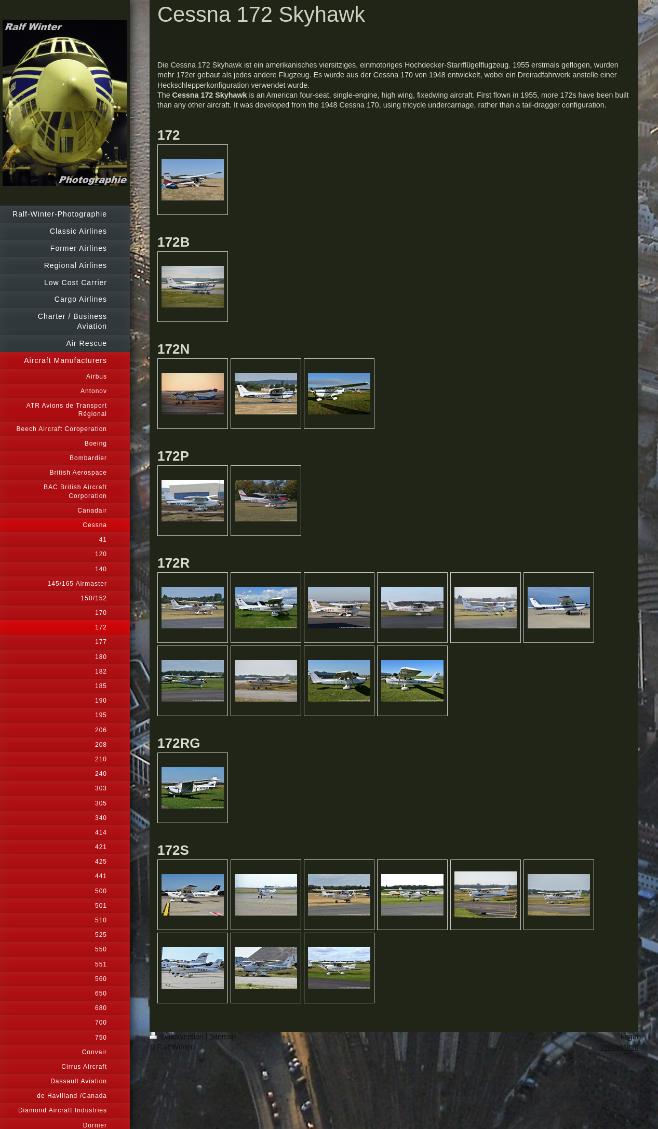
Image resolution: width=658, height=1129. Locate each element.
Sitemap (222, 1036)
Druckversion (177, 1036)
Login (629, 1036)
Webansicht (619, 1047)
